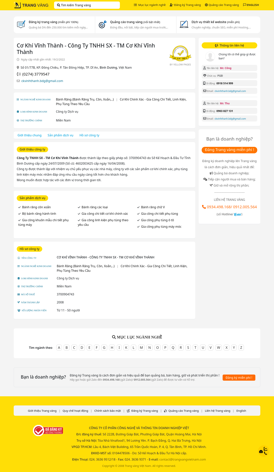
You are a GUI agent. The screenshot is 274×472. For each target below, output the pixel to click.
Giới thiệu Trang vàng (42, 410)
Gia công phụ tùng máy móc (161, 226)
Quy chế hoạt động (75, 410)
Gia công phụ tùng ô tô (157, 220)
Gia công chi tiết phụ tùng (159, 213)
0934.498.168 (219, 206)
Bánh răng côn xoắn (36, 207)
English (241, 410)
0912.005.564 (245, 206)
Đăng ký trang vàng (53, 22)
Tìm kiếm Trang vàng (74, 5)
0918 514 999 (224, 83)
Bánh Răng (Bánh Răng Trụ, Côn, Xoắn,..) (85, 99)
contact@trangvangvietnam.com (182, 459)
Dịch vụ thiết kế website (216, 22)
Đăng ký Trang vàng (185, 5)
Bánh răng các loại (95, 207)
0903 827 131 (224, 111)
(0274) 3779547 (35, 74)
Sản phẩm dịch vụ (60, 135)
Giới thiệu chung (29, 135)
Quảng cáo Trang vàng (222, 5)
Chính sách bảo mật (107, 410)
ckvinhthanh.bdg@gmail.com (42, 81)
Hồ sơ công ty (89, 135)
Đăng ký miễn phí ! (239, 378)
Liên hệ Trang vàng (217, 410)
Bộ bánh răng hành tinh (39, 213)
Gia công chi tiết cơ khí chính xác (105, 213)
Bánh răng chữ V (153, 207)
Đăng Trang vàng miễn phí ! (229, 149)
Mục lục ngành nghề (150, 5)
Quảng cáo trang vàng (135, 22)
